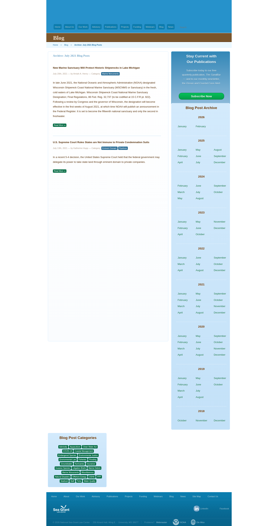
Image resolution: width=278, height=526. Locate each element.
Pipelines (123, 148)
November (219, 221)
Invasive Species (63, 468)
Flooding (92, 460)
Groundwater (66, 464)
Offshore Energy (79, 477)
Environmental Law (67, 460)
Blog (161, 27)
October (218, 192)
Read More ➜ (59, 125)
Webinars (150, 27)
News (171, 27)
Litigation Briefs (79, 468)
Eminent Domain (109, 148)
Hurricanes (79, 464)
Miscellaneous (87, 472)
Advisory (96, 27)
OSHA (91, 477)
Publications (110, 27)
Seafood (64, 481)
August (217, 149)
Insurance (91, 464)
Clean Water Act (90, 447)
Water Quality (89, 481)
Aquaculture (75, 447)
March (181, 192)
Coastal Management (84, 451)
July (198, 162)
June (198, 156)
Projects (125, 27)
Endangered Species (67, 455)
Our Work (83, 27)
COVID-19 (67, 451)
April (180, 162)
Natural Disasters (62, 477)
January (182, 126)
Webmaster (161, 522)
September (220, 156)
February (201, 126)
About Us (69, 27)
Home (57, 27)
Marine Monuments (110, 74)
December (219, 162)
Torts (79, 481)
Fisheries (82, 460)
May (198, 149)
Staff (72, 481)
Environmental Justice (88, 455)
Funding (137, 27)
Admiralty (63, 447)
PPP (99, 477)
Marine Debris (94, 468)
